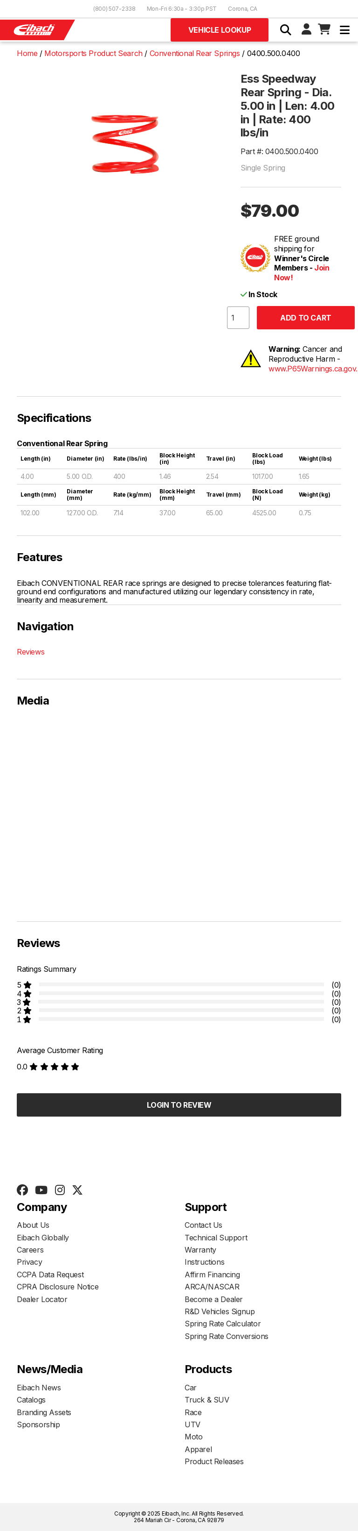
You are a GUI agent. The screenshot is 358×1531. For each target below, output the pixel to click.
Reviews (30, 651)
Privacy (29, 1262)
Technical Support (216, 1237)
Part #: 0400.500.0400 (279, 151)
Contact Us (203, 1225)
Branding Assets (44, 1412)
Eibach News (39, 1387)
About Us (33, 1225)
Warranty (200, 1250)
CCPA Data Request (50, 1274)
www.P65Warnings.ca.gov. (313, 368)
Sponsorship (38, 1424)
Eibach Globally (43, 1237)
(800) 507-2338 (114, 8)
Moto (193, 1436)
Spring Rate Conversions (226, 1336)
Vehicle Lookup (219, 30)
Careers (30, 1250)
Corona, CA (242, 8)
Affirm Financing (212, 1274)
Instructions (204, 1262)
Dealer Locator (42, 1299)
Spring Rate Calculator (223, 1323)
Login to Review (179, 1105)
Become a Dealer (214, 1299)
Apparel (198, 1449)
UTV (192, 1424)
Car (191, 1387)
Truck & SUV (207, 1400)
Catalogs (31, 1400)
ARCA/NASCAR (212, 1286)
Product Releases (214, 1461)
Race (193, 1412)
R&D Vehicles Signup (220, 1311)
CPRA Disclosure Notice (57, 1286)
